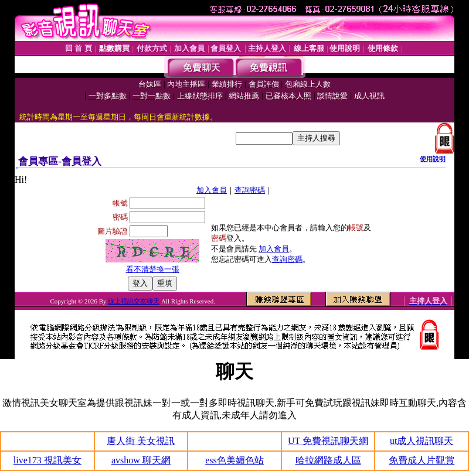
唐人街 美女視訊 (141, 441)
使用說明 (433, 158)
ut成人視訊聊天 (421, 441)
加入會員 (211, 190)
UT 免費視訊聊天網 (328, 441)
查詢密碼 (250, 190)
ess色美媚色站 (234, 460)
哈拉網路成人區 (328, 460)
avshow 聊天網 (141, 460)
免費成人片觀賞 (421, 460)
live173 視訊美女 (47, 460)
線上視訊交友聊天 (133, 301)
